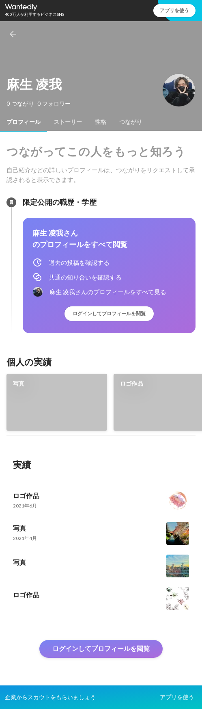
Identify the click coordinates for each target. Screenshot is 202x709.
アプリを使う (174, 10)
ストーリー (68, 122)
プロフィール (23, 122)
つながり (130, 122)
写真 (18, 383)
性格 (100, 122)
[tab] (23, 122)
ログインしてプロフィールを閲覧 (109, 313)
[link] (56, 402)
